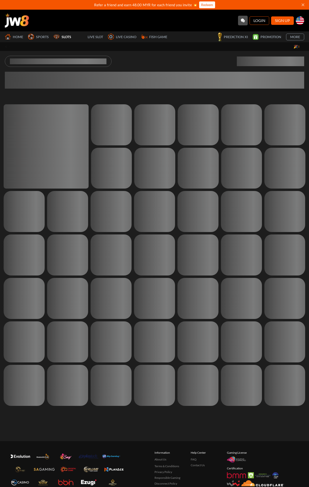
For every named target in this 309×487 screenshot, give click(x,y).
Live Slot (89, 37)
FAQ (194, 459)
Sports (38, 37)
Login (259, 20)
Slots (62, 37)
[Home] (17, 20)
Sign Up (282, 20)
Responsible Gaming (167, 478)
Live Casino (122, 37)
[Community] (243, 20)
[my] (300, 20)
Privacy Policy (163, 472)
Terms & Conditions (166, 466)
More (295, 37)
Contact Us (198, 465)
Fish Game (154, 37)
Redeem (207, 5)
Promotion (267, 37)
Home (14, 37)
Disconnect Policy (165, 483)
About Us (160, 459)
